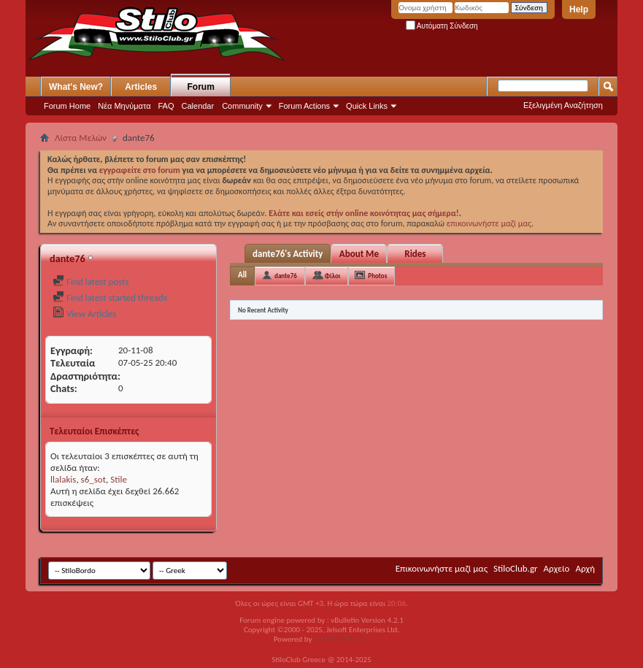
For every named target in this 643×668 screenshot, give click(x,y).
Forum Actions (304, 105)
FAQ (166, 105)
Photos (377, 276)
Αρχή (585, 568)
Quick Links (367, 105)
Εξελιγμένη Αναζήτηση (563, 105)
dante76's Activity (288, 253)
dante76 (285, 276)
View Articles (84, 313)
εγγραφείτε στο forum (140, 170)
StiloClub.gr (515, 568)
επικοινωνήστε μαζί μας (489, 223)
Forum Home (67, 105)
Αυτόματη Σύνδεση (442, 26)
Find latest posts (91, 281)
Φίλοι (333, 276)
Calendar (198, 105)
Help (578, 9)
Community (242, 105)
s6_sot (93, 479)
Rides (415, 253)
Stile (118, 479)
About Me (359, 253)
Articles (141, 87)
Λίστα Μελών (81, 137)
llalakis (63, 479)
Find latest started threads (110, 297)
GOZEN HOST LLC (341, 639)
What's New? (76, 87)
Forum (201, 87)
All (242, 275)
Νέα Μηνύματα (124, 105)
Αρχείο (557, 568)
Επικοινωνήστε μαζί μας (442, 568)
